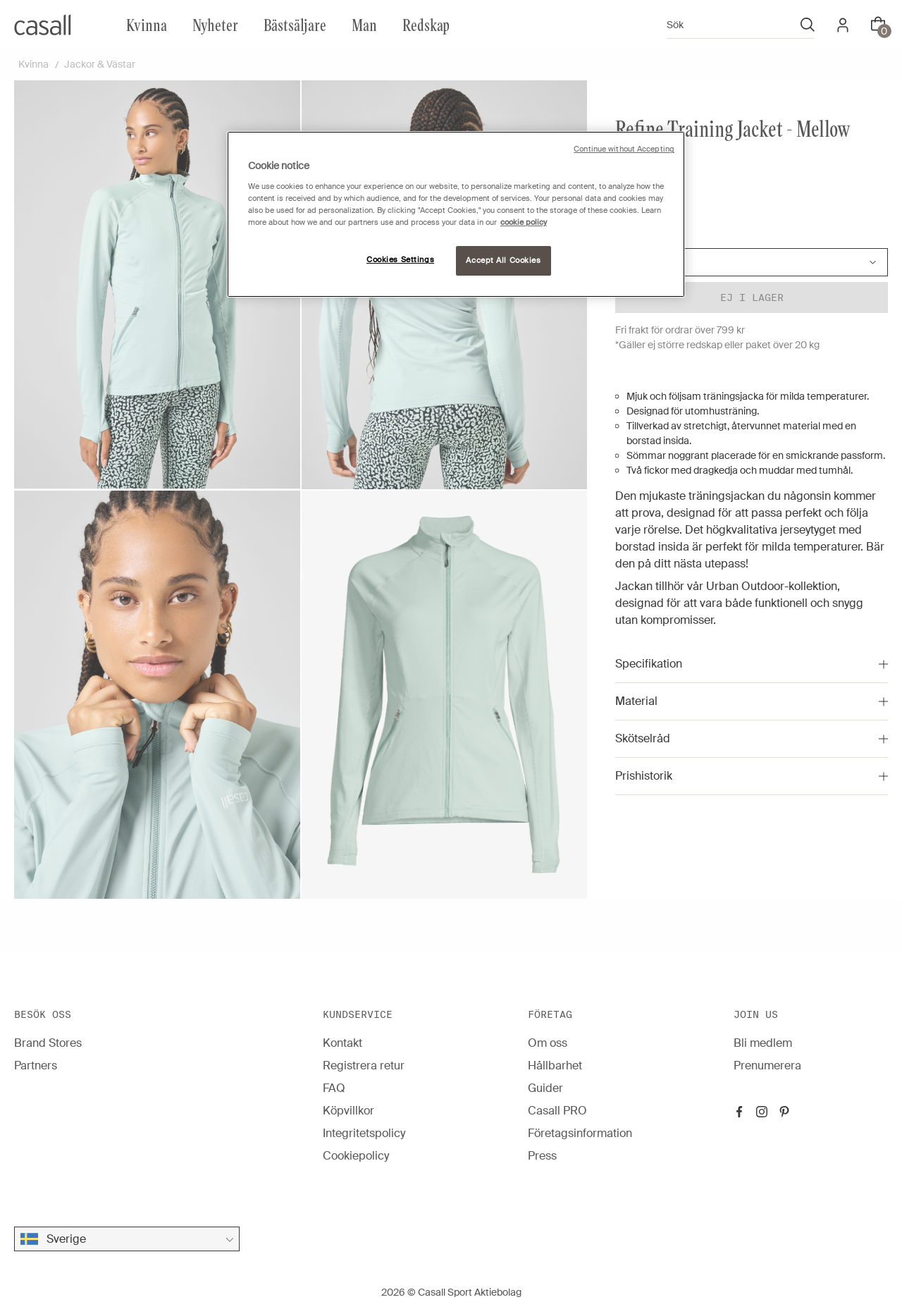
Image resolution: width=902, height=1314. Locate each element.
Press (542, 1155)
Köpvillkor (348, 1110)
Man (364, 24)
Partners (35, 1065)
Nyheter (215, 24)
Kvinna (146, 24)
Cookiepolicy (356, 1155)
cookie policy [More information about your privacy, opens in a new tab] (523, 222)
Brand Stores (48, 1043)
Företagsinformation (580, 1133)
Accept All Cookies (503, 260)
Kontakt (342, 1043)
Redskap (426, 24)
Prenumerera (767, 1065)
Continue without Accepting (624, 149)
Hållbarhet (555, 1065)
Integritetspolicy (364, 1133)
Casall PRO (557, 1110)
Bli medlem (763, 1043)
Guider (545, 1088)
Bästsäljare (295, 24)
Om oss (547, 1043)
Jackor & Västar (99, 64)
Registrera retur (363, 1065)
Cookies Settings (400, 259)
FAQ (334, 1088)
